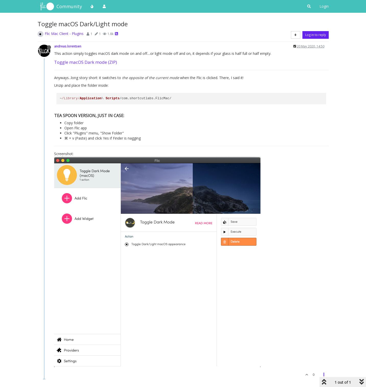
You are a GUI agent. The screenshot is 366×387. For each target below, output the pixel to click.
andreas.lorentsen (67, 46)
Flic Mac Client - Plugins (64, 33)
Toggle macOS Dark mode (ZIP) (85, 62)
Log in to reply (315, 35)
